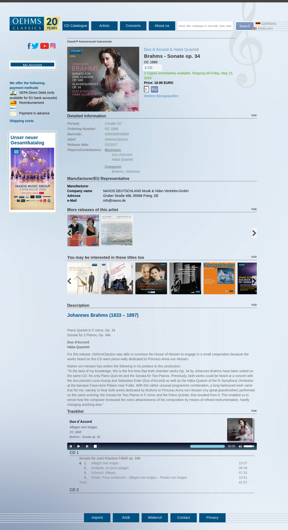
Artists (104, 26)
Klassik (71, 41)
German (266, 24)
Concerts (133, 26)
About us (162, 26)
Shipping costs (22, 121)
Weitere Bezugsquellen (161, 96)
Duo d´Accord (156, 49)
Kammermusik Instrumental (95, 41)
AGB (126, 517)
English (262, 28)
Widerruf (155, 517)
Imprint (97, 517)
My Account (32, 65)
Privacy (212, 517)
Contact (183, 517)
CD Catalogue (75, 26)
